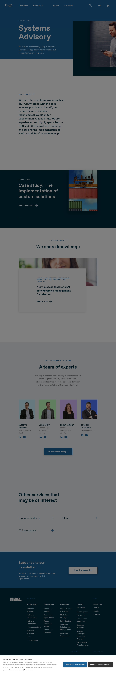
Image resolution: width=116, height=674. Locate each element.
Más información (28, 670)
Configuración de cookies (100, 664)
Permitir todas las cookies (75, 664)
